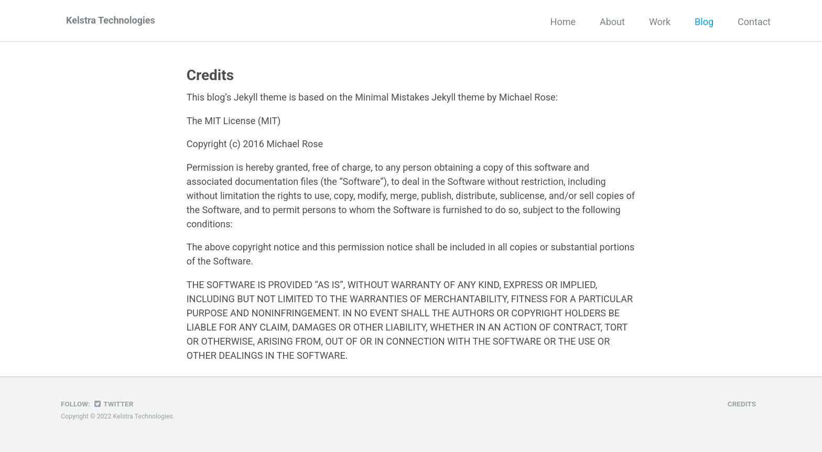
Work (659, 21)
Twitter (113, 404)
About (612, 21)
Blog (704, 21)
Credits (742, 404)
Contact (754, 21)
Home (563, 21)
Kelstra (110, 20)
